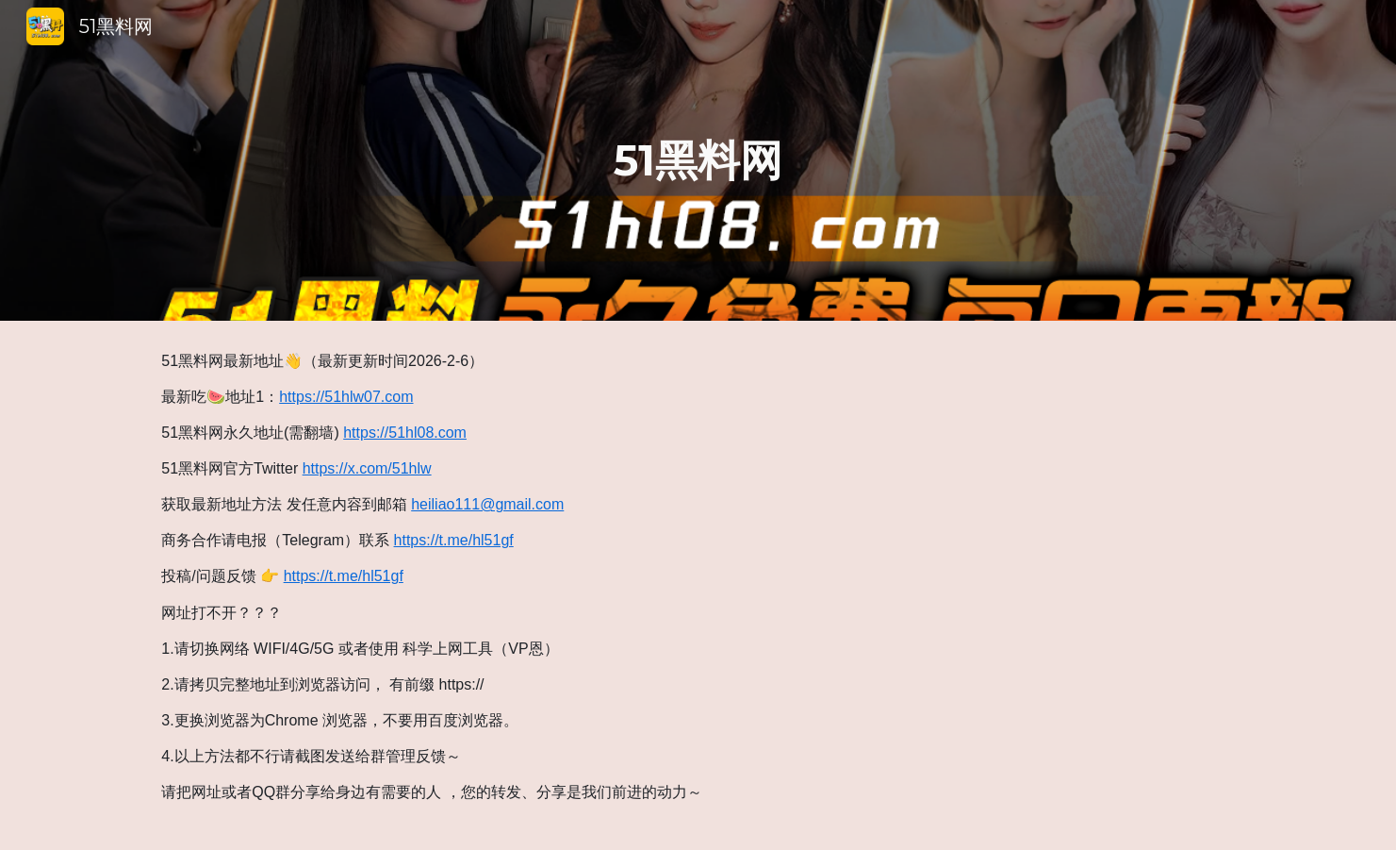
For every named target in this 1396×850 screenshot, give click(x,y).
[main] (698, 161)
